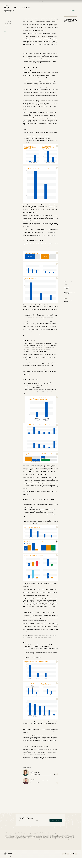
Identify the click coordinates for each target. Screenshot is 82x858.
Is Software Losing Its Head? (70, 299)
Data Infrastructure (8, 23)
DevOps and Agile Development (9, 21)
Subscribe (73, 10)
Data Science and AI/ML (8, 25)
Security (6, 28)
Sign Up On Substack (55, 820)
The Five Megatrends (8, 18)
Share (6, 31)
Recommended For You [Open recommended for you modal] (68, 281)
